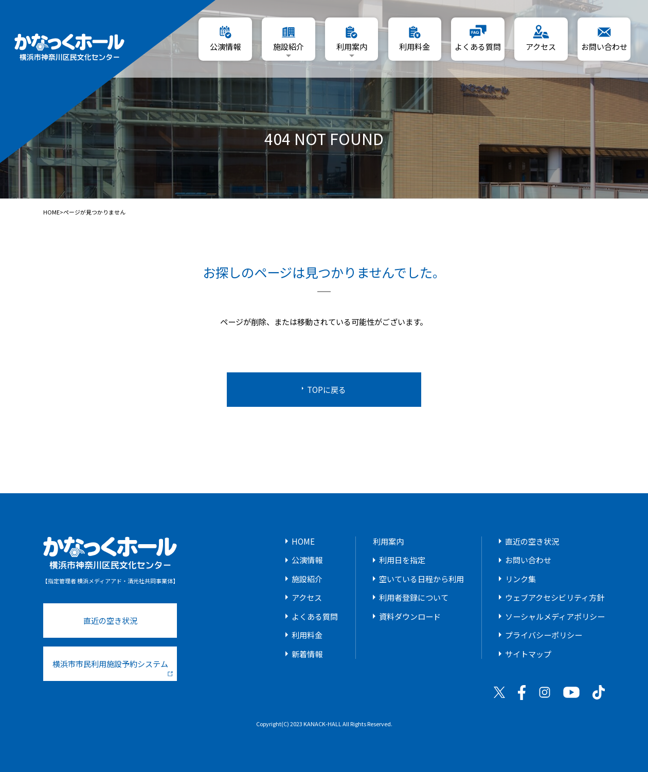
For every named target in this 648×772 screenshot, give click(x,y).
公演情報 (307, 559)
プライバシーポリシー (543, 634)
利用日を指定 (402, 559)
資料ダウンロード (410, 616)
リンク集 (520, 578)
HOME (51, 212)
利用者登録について (413, 597)
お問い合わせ (528, 559)
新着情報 (307, 653)
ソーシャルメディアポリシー (555, 616)
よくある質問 (315, 616)
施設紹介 (307, 578)
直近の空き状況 (110, 620)
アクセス (307, 597)
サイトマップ (528, 653)
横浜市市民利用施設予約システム (112, 667)
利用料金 (307, 634)
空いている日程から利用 (421, 578)
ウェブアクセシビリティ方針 (554, 597)
